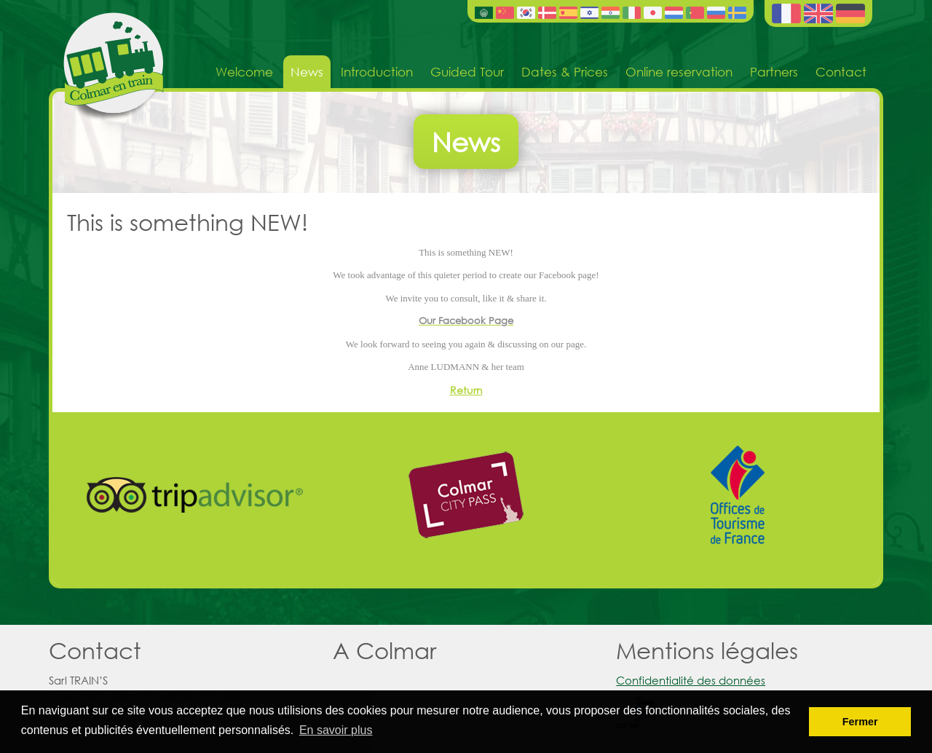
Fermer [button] (860, 722)
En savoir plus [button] (336, 730)
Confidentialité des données (690, 680)
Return (466, 390)
